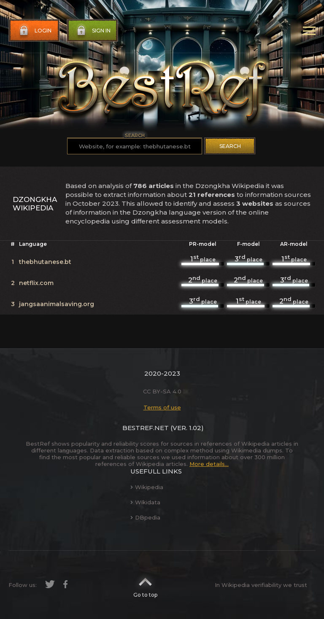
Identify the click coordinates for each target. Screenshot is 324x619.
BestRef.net (145, 428)
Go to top (145, 585)
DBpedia (145, 517)
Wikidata (145, 502)
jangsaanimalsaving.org (56, 304)
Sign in (93, 31)
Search (230, 146)
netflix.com (36, 283)
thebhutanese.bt (45, 262)
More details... (209, 463)
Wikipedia (146, 487)
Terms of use (162, 407)
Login (34, 31)
